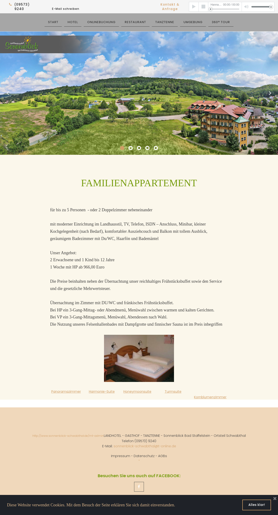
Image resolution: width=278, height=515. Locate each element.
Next (269, 93)
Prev (8, 93)
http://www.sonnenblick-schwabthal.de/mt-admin (68, 435)
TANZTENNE (164, 22)
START (53, 22)
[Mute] (246, 6)
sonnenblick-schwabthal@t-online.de (145, 445)
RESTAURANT (135, 22)
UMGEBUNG (193, 22)
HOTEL (73, 22)
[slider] (225, 9)
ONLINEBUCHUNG (101, 22)
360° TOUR (221, 22)
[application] (232, 6)
